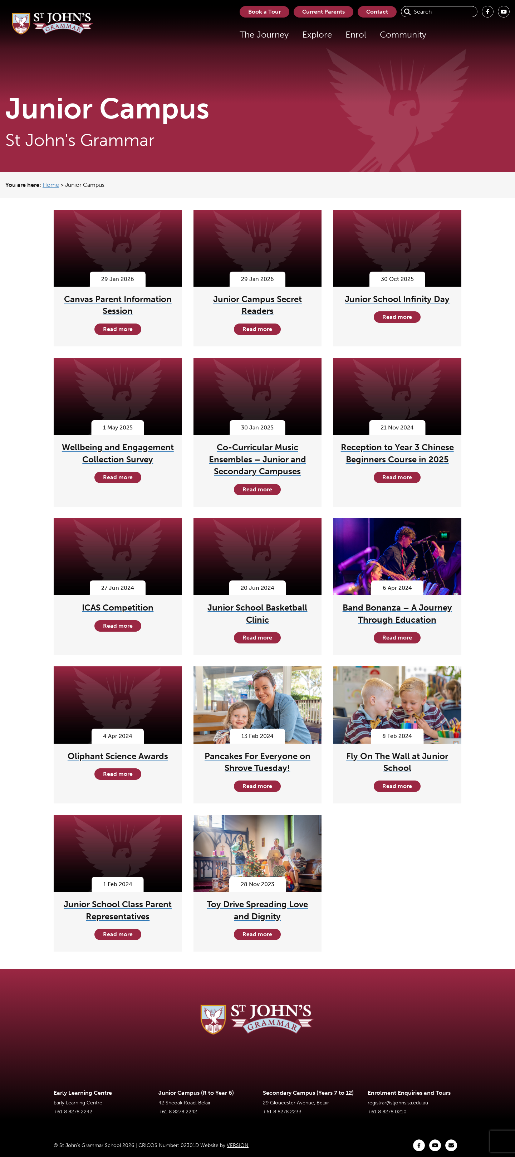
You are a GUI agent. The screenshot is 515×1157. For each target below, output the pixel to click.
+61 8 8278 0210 (387, 1112)
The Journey (264, 34)
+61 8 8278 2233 (282, 1112)
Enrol (355, 34)
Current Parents (323, 11)
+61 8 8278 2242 (73, 1112)
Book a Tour (264, 11)
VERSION (238, 1145)
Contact (377, 11)
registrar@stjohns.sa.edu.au (398, 1103)
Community (403, 34)
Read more (118, 329)
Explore (317, 34)
